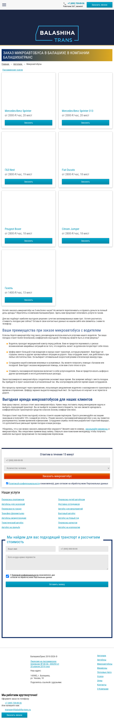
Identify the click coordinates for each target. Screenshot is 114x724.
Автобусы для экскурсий (13, 504)
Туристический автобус (12, 522)
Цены (99, 680)
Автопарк (101, 655)
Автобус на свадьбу (11, 527)
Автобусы (101, 659)
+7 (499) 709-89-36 (75, 3)
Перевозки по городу (11, 508)
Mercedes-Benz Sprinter (18, 110)
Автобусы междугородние (14, 518)
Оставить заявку (57, 584)
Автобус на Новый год (68, 518)
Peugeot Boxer (13, 229)
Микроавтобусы (104, 664)
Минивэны (102, 668)
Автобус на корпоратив (69, 527)
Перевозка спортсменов (13, 499)
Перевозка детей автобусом (71, 499)
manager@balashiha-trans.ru (18, 709)
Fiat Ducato (68, 169)
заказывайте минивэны (96, 429)
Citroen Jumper (70, 229)
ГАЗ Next (10, 169)
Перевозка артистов (67, 522)
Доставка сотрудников (69, 504)
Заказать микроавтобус (57, 476)
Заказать (28, 122)
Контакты (101, 684)
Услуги (100, 676)
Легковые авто (104, 672)
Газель (9, 288)
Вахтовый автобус (66, 513)
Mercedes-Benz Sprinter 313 (77, 110)
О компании (102, 689)
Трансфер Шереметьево (13, 513)
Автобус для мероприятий (70, 508)
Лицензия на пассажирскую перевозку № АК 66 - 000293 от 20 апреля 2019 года (44, 664)
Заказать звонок (99, 5)
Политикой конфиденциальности (24, 483)
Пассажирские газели (12, 70)
